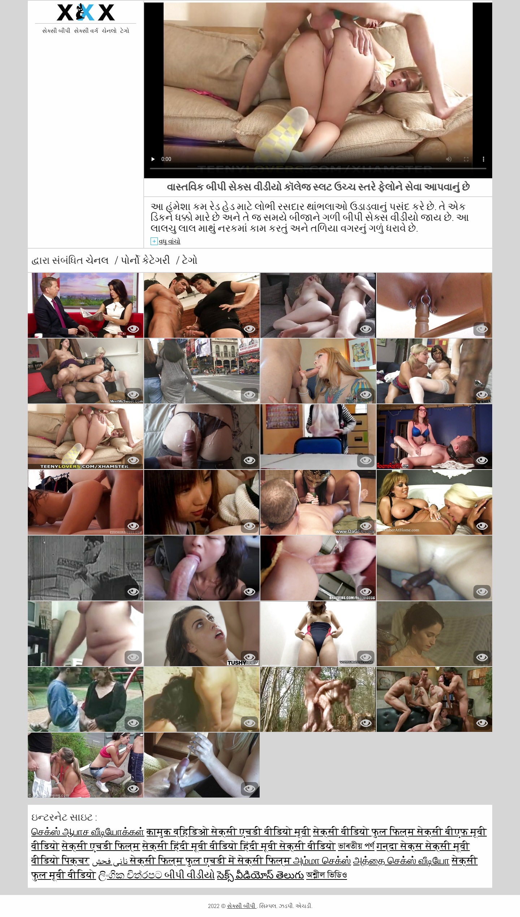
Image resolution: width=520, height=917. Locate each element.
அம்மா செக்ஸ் (322, 860)
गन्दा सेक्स (401, 846)
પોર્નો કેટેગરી (146, 260)
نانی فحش (111, 860)
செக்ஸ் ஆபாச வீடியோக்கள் (87, 831)
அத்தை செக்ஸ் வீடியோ (401, 860)
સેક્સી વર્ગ (86, 31)
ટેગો (124, 31)
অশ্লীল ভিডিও (326, 875)
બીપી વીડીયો (189, 875)
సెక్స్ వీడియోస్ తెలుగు (260, 875)
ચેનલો (109, 31)
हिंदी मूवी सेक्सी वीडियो (288, 846)
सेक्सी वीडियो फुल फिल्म (365, 831)
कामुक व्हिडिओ (179, 831)
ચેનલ (98, 260)
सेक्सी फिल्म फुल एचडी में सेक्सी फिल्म (211, 860)
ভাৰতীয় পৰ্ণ (356, 846)
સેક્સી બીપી (56, 31)
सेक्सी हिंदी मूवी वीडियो (191, 846)
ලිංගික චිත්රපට (131, 875)
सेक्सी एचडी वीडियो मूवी (261, 831)
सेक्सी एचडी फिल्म (101, 846)
